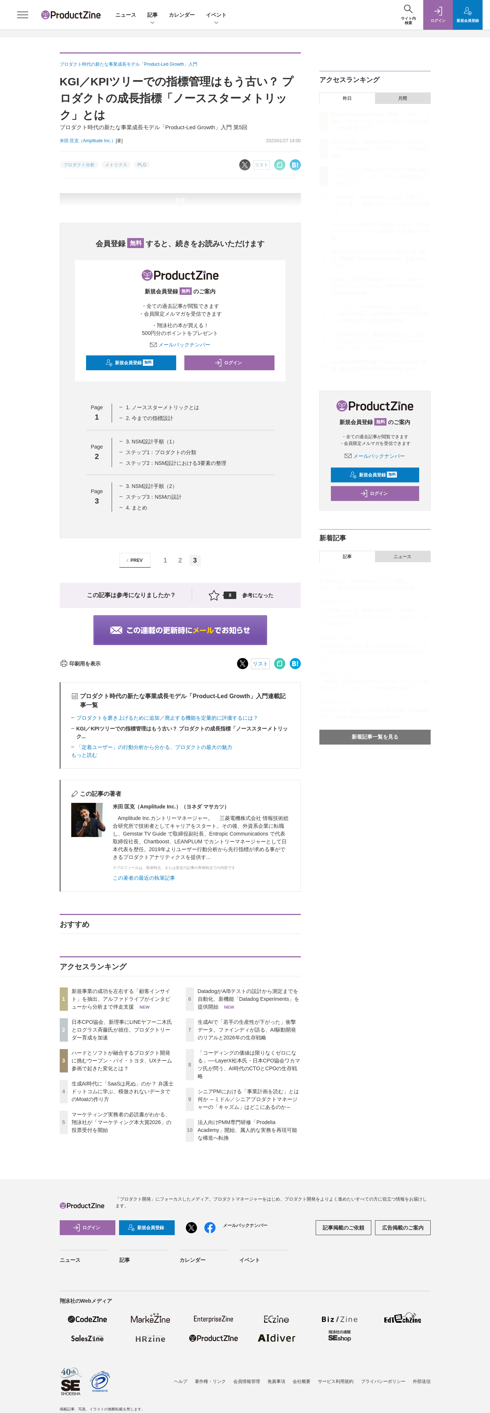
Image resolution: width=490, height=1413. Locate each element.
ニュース (125, 15)
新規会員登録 (129, 363)
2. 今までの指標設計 (149, 418)
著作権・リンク (210, 1381)
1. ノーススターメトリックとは (162, 407)
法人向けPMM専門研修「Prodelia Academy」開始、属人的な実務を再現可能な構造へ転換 (247, 1130)
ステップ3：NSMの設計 (154, 497)
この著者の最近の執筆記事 (144, 878)
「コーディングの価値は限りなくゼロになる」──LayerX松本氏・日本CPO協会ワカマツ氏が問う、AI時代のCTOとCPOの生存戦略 (379, 314)
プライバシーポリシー (383, 1381)
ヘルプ (180, 1381)
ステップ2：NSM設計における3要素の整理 (176, 463)
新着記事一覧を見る (375, 737)
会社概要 (301, 1381)
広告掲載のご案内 (403, 1228)
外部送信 (422, 1381)
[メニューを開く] (22, 15)
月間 (402, 98)
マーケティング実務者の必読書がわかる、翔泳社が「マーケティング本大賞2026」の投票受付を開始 (121, 1122)
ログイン (228, 363)
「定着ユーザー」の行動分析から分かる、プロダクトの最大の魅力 (154, 747)
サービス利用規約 (335, 1381)
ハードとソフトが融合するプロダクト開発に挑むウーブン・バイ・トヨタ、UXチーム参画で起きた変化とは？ (122, 1060)
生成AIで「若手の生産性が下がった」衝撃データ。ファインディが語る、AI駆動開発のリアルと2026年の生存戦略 (247, 1030)
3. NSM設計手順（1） (151, 442)
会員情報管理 (246, 1381)
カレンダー (182, 15)
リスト (260, 664)
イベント (216, 15)
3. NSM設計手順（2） (151, 486)
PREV (133, 560)
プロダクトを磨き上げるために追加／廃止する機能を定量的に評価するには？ (167, 718)
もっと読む (84, 755)
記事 (152, 15)
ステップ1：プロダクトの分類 (161, 452)
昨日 (347, 98)
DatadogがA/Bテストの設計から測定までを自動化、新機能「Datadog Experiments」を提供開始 (249, 999)
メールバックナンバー (180, 345)
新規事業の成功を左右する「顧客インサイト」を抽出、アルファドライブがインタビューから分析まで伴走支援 (121, 999)
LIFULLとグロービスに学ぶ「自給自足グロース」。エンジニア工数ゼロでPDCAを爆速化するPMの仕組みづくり (373, 652)
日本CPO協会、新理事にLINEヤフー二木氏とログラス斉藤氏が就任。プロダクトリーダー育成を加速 (122, 1030)
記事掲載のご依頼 (343, 1228)
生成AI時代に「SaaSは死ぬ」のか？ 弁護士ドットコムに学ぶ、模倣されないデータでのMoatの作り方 (123, 1091)
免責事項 (276, 1381)
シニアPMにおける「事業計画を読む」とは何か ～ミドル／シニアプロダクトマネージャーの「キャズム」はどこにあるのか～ (248, 1099)
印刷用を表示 (80, 664)
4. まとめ (136, 508)
